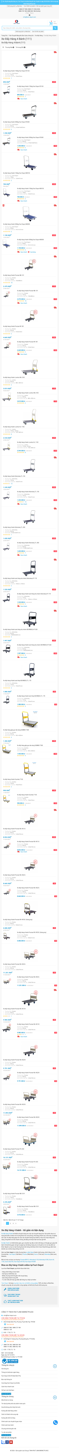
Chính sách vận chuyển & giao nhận (11, 1421)
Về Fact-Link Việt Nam (7, 1390)
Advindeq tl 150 (34, 1259)
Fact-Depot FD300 (30, 1261)
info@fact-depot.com (29, 17)
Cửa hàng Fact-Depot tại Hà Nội (10, 1383)
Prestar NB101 (24, 1259)
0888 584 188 (31, 11)
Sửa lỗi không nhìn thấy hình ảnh (10, 1407)
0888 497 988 (23, 9)
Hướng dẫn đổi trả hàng (8, 1418)
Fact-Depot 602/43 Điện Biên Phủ (11, 1376)
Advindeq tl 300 (43, 1259)
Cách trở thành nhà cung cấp (9, 1414)
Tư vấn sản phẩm (6, 1432)
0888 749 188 (23, 11)
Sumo (36, 1254)
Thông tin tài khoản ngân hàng (10, 1372)
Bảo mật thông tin (6, 1379)
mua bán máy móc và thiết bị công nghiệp (26, 1283)
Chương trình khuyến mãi (8, 1428)
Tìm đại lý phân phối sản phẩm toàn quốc (13, 1403)
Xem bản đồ (10, 1324)
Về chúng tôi (5, 1368)
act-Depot (12, 1254)
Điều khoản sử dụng (7, 1400)
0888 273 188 (32, 9)
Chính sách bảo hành (7, 1425)
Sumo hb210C (9, 1261)
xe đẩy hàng (29, 1252)
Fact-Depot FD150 (19, 1261)
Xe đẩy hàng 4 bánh (7, 1233)
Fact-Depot (5, 1283)
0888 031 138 (8, 1329)
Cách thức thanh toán (7, 1386)
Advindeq (47, 1254)
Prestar (25, 1254)
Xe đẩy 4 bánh (5, 1243)
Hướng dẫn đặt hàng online (9, 1410)
